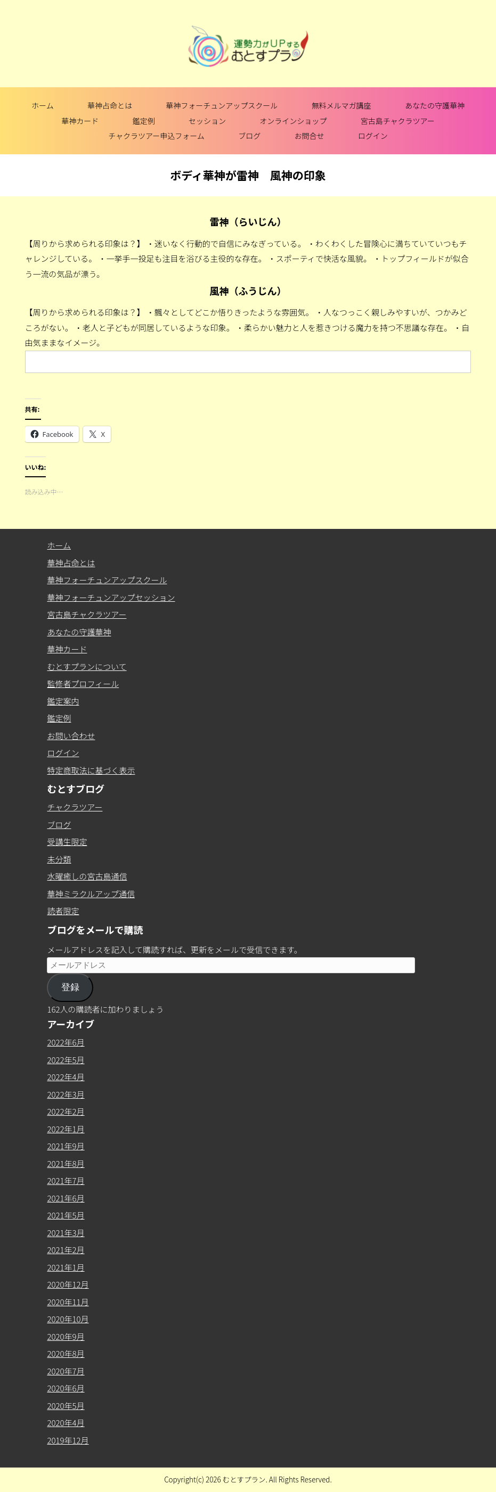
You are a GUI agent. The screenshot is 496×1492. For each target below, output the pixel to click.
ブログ (249, 135)
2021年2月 (65, 1249)
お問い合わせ (71, 735)
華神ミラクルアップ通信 (91, 893)
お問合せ (309, 135)
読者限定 (63, 910)
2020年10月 (67, 1318)
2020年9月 (65, 1336)
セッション (207, 120)
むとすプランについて (86, 666)
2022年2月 (65, 1111)
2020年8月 (65, 1353)
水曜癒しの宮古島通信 (87, 876)
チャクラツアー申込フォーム (156, 135)
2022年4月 (65, 1076)
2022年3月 (65, 1094)
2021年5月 (65, 1215)
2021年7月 (65, 1180)
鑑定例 (144, 120)
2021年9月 (65, 1145)
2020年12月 (67, 1284)
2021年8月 (65, 1163)
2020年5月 (65, 1405)
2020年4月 (65, 1422)
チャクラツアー (74, 807)
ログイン (373, 135)
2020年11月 (67, 1301)
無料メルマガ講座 (341, 105)
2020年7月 (65, 1371)
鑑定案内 (63, 701)
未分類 (59, 859)
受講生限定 (67, 841)
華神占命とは (109, 105)
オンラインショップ (293, 120)
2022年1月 (65, 1128)
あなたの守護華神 (435, 105)
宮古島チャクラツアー (398, 120)
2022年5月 (65, 1059)
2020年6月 (65, 1388)
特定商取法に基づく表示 (91, 770)
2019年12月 (67, 1440)
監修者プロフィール (83, 683)
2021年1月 (65, 1267)
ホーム (42, 105)
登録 (70, 987)
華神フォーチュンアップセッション (111, 597)
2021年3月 (65, 1232)
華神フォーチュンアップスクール (222, 105)
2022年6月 (65, 1042)
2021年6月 (65, 1198)
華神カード (80, 120)
